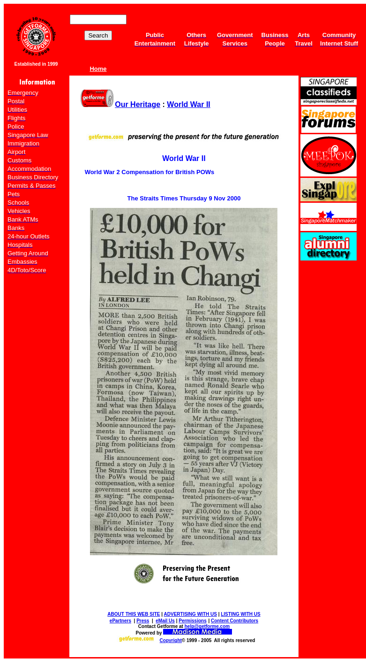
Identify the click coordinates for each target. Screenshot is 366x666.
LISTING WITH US (240, 614)
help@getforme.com (207, 626)
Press (142, 620)
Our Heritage (137, 104)
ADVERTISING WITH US (190, 614)
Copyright (171, 640)
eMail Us (165, 620)
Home (98, 68)
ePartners (120, 620)
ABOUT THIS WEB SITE (133, 614)
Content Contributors (234, 620)
